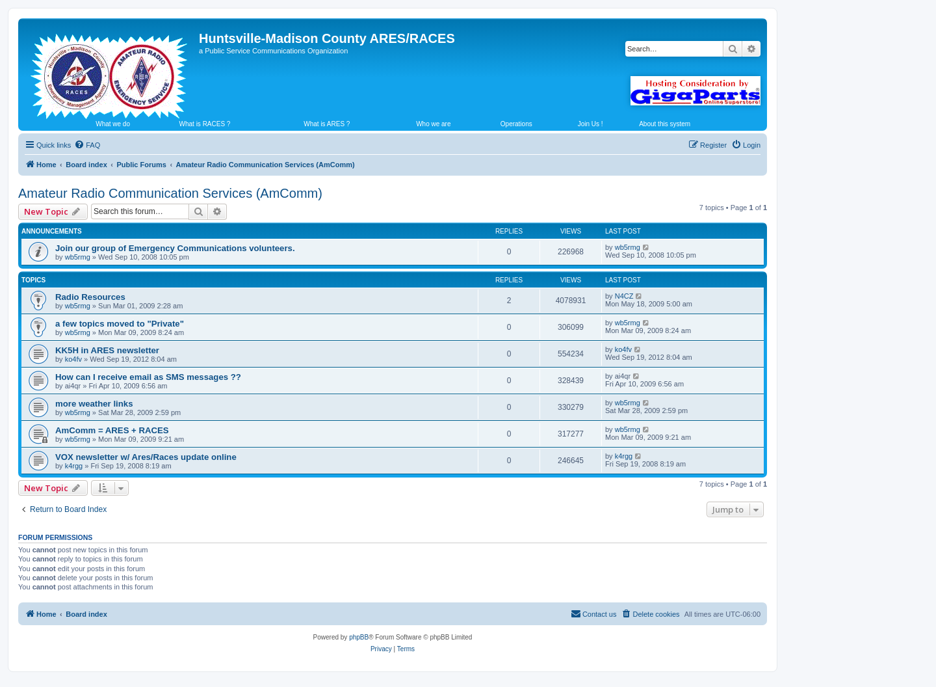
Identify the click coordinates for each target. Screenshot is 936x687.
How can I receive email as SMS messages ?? (148, 377)
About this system (664, 124)
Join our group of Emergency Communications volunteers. (175, 248)
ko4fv (73, 359)
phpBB (359, 637)
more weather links (94, 404)
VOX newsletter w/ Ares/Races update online (146, 457)
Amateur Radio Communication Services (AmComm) (170, 193)
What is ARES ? (327, 124)
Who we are (433, 124)
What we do (113, 124)
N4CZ (624, 296)
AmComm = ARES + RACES (112, 430)
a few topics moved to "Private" (119, 324)
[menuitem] (87, 145)
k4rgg (74, 466)
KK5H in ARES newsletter (107, 350)
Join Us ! (590, 124)
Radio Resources (90, 297)
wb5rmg (77, 257)
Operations (516, 124)
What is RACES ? (205, 124)
